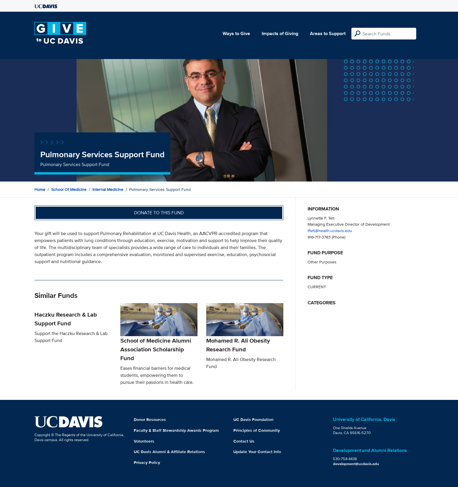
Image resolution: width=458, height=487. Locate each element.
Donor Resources (150, 419)
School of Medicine (68, 189)
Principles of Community (256, 430)
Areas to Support (328, 33)
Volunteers (144, 441)
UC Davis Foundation (253, 419)
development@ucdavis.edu (356, 464)
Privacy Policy (147, 462)
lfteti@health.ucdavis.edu (330, 230)
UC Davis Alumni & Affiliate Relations (169, 452)
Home (39, 189)
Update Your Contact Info (257, 452)
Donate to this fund (159, 212)
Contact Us (243, 441)
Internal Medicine (107, 189)
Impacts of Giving (280, 33)
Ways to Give (236, 33)
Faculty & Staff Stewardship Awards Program (176, 430)
